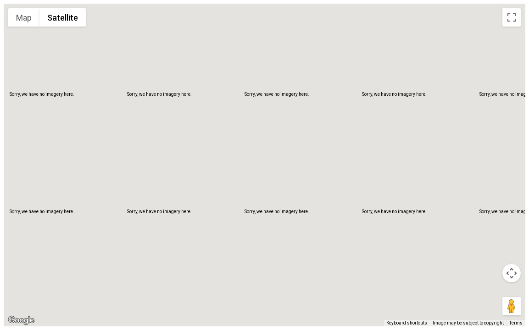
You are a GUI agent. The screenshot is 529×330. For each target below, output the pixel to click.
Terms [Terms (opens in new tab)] (516, 322)
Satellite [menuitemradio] (62, 17)
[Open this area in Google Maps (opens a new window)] (21, 320)
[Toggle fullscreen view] (511, 17)
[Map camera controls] (511, 273)
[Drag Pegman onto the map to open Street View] (511, 306)
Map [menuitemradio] (24, 17)
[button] (265, 156)
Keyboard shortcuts (406, 322)
